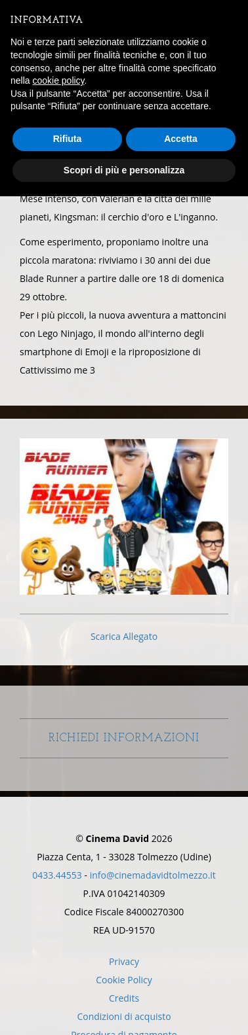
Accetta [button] (180, 138)
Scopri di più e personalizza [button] (124, 170)
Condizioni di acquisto (124, 1016)
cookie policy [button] (58, 80)
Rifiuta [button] (67, 138)
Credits (124, 998)
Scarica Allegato (124, 636)
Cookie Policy (124, 980)
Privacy (124, 961)
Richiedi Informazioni (124, 749)
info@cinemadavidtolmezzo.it (153, 875)
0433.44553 (57, 875)
